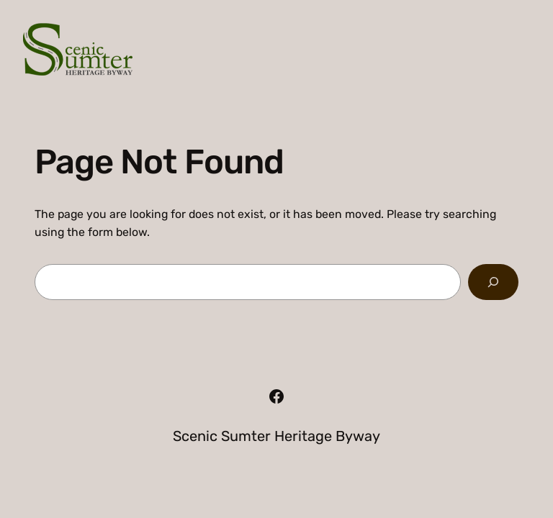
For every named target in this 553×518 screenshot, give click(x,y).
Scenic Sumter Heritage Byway (276, 436)
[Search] (493, 281)
